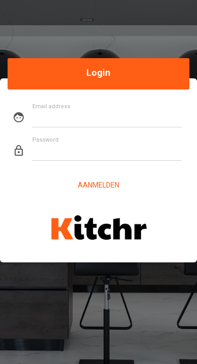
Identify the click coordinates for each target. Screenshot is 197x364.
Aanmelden (98, 185)
